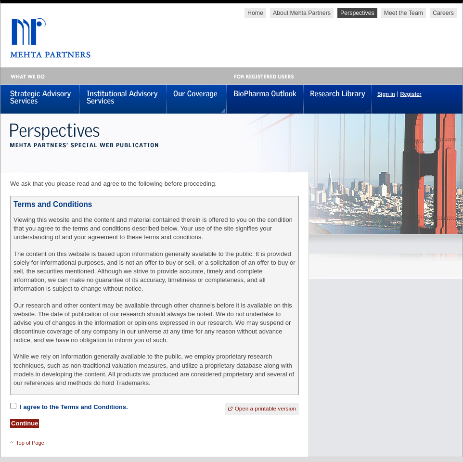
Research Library (338, 99)
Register (410, 94)
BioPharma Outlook (265, 99)
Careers (443, 13)
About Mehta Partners (302, 13)
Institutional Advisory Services (123, 99)
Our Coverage (197, 99)
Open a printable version (265, 408)
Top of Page (30, 443)
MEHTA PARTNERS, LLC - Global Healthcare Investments (45, 37)
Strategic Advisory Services (40, 99)
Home (255, 13)
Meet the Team (403, 13)
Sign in (386, 94)
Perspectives (357, 13)
